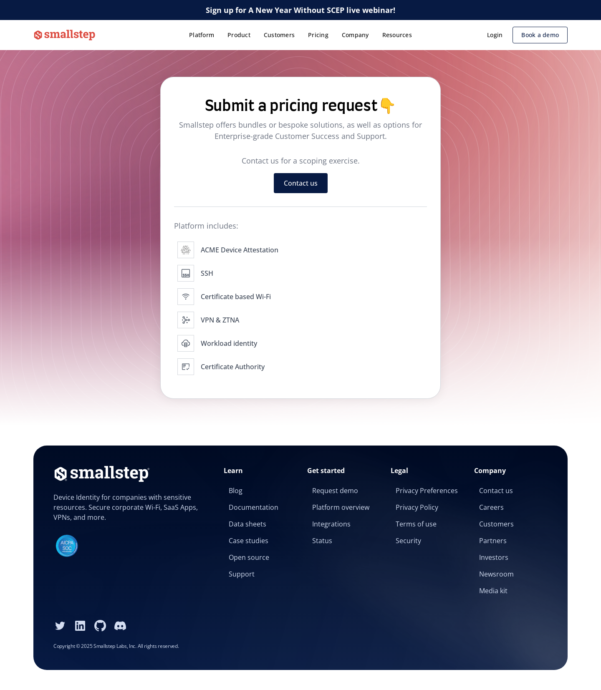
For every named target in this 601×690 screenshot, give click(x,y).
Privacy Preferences (427, 490)
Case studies (248, 540)
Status (322, 540)
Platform (201, 35)
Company (355, 35)
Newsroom (496, 574)
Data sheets (247, 524)
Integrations (331, 524)
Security (408, 540)
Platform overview (340, 507)
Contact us (301, 183)
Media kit (493, 590)
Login (495, 35)
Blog (235, 490)
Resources (397, 35)
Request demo (335, 490)
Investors (493, 557)
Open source (249, 557)
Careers (491, 507)
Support (242, 574)
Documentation (253, 507)
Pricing (318, 35)
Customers (279, 35)
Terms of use (416, 524)
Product (238, 35)
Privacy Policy (417, 507)
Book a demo (540, 35)
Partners (493, 540)
